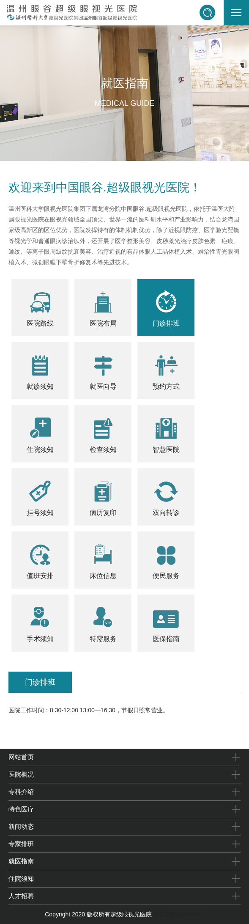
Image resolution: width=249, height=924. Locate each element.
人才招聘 (21, 895)
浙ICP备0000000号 (178, 914)
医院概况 (21, 774)
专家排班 (21, 843)
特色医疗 (21, 809)
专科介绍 (21, 791)
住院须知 (21, 878)
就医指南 (21, 861)
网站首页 (21, 757)
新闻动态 (21, 826)
